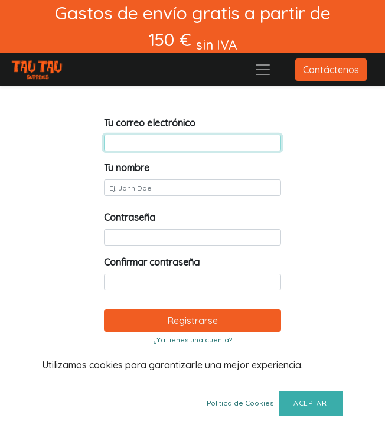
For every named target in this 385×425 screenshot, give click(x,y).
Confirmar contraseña (152, 262)
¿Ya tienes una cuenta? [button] (193, 339)
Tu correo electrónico (149, 123)
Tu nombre (126, 168)
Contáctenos (331, 70)
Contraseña (129, 217)
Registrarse (192, 320)
